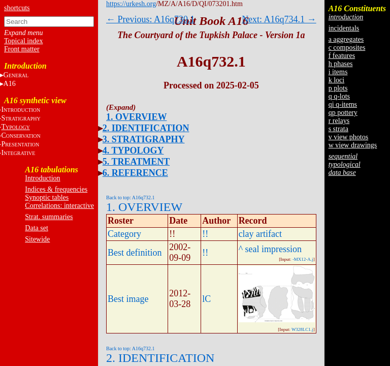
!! (205, 234)
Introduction (42, 178)
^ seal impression (270, 249)
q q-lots (339, 96)
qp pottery (343, 112)
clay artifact (260, 234)
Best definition (135, 253)
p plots (338, 88)
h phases (341, 64)
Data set (36, 228)
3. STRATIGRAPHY (144, 139)
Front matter (22, 49)
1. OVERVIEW (136, 117)
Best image (128, 299)
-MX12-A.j (302, 259)
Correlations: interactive (59, 205)
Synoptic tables (47, 197)
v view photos (349, 137)
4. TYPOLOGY (133, 150)
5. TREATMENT (136, 162)
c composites (347, 47)
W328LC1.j (302, 329)
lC (206, 299)
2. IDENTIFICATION (146, 128)
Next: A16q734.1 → (279, 19)
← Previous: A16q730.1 (150, 19)
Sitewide (37, 239)
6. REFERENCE (135, 173)
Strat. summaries (49, 217)
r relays (339, 121)
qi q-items (343, 104)
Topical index (23, 41)
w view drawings (353, 145)
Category (124, 234)
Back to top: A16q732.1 (130, 197)
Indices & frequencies (56, 189)
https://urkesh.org (131, 4)
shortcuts (17, 8)
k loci (337, 80)
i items (338, 72)
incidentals (344, 28)
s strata (338, 129)
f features (342, 55)
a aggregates (346, 39)
